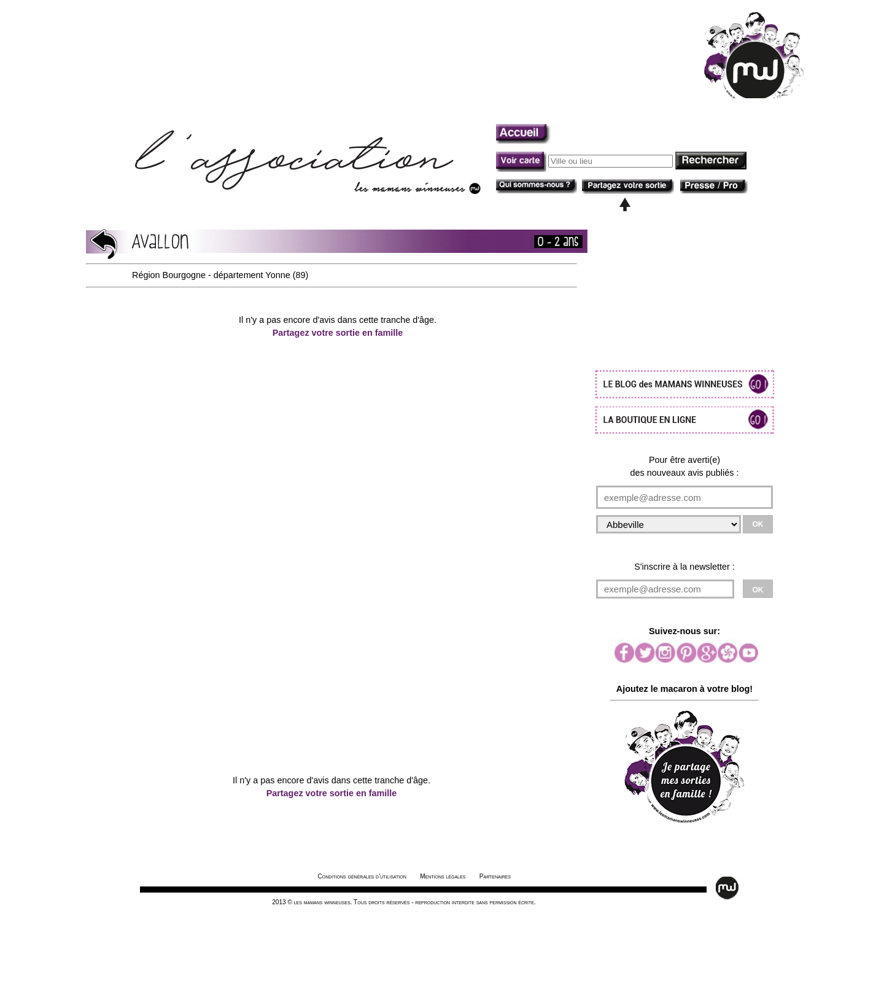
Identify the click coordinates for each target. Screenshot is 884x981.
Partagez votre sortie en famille (338, 333)
